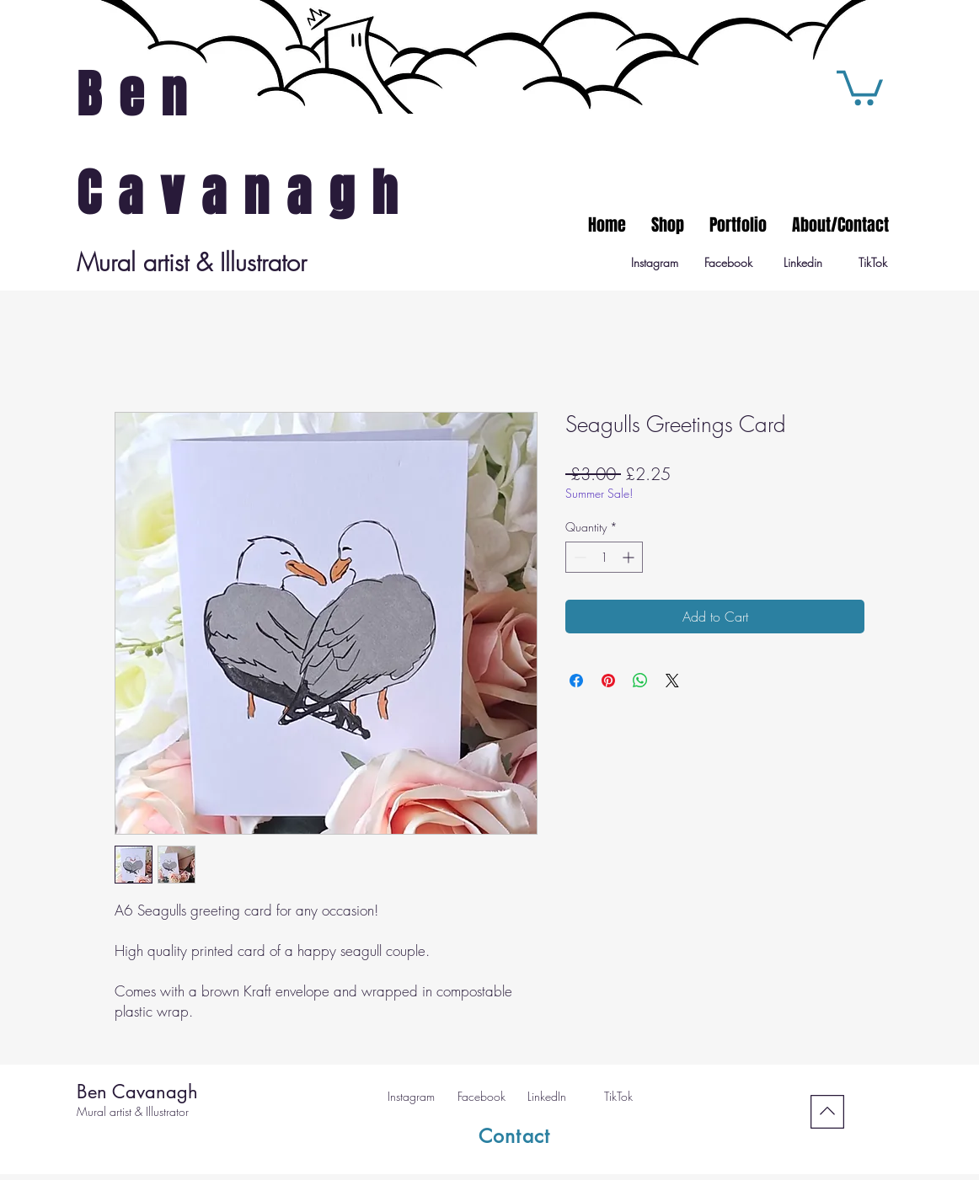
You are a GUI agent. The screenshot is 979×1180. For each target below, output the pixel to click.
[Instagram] (654, 263)
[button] (860, 86)
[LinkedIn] (547, 1096)
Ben (140, 95)
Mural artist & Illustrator (133, 1111)
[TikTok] (872, 263)
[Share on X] (672, 680)
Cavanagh (246, 194)
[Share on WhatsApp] (640, 680)
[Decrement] (578, 557)
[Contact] (515, 1136)
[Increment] (629, 557)
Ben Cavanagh (137, 1091)
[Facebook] (728, 263)
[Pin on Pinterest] (608, 680)
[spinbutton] (604, 557)
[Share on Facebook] (576, 680)
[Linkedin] (802, 263)
